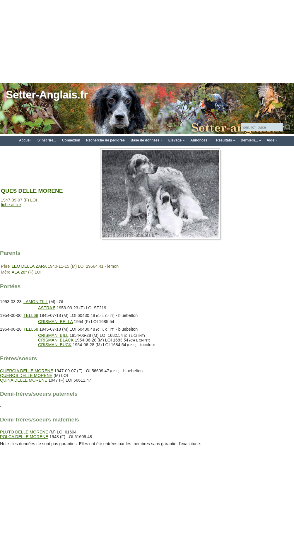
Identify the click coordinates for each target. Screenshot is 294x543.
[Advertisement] (147, 41)
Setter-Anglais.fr (47, 95)
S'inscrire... (46, 140)
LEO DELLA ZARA (29, 266)
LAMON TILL (35, 301)
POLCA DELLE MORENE (24, 436)
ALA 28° (19, 272)
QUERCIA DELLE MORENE (26, 370)
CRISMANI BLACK (56, 340)
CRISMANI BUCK (54, 344)
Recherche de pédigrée (105, 140)
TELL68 (30, 315)
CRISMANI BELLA (55, 321)
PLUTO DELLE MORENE (24, 432)
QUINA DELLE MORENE (23, 380)
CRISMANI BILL (53, 335)
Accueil (25, 140)
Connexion (71, 140)
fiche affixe (11, 204)
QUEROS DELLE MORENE (26, 375)
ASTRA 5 (46, 307)
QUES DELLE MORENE (32, 191)
